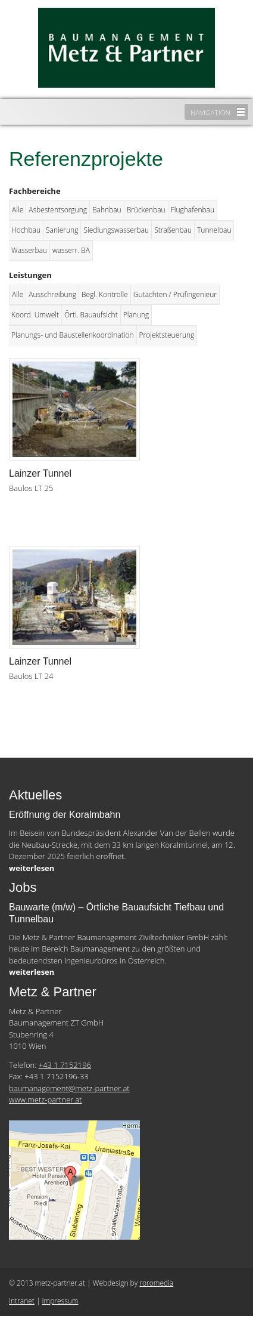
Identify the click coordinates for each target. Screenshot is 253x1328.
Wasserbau (29, 250)
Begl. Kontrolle (105, 294)
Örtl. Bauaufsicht (91, 315)
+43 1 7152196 (65, 1065)
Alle (17, 210)
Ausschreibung (52, 294)
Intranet (22, 1301)
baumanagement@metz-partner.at (69, 1088)
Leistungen (30, 275)
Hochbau (25, 230)
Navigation (210, 112)
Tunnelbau (214, 230)
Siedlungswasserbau (116, 230)
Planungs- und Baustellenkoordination (72, 335)
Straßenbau (173, 230)
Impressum (60, 1301)
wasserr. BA (71, 250)
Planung (136, 315)
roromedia (156, 1283)
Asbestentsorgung (58, 210)
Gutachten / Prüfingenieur (175, 294)
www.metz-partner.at (45, 1099)
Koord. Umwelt (35, 315)
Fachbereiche (35, 191)
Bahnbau (106, 210)
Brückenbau (146, 210)
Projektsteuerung (167, 335)
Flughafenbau (192, 210)
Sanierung (62, 230)
